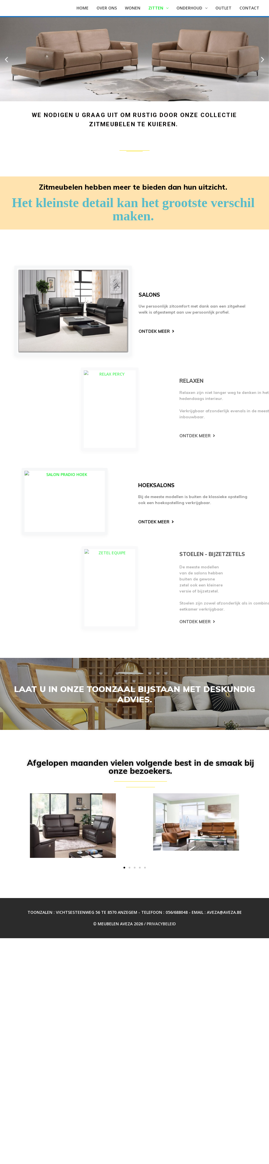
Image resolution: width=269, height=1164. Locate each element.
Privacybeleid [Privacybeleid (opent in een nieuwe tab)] (161, 923)
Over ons (107, 8)
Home (82, 8)
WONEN (132, 8)
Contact (249, 8)
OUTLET (223, 8)
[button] (6, 59)
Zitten (155, 8)
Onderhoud (189, 8)
